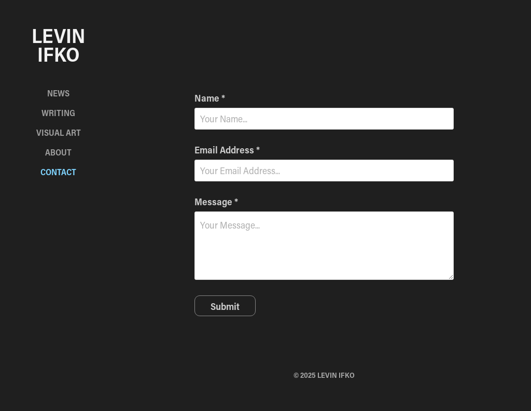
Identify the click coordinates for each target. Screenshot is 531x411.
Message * (216, 201)
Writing (58, 112)
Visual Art (58, 132)
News (58, 93)
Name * (209, 98)
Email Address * (227, 149)
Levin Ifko (61, 44)
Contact (58, 171)
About (58, 152)
